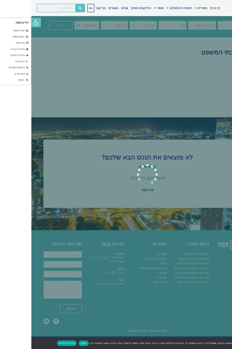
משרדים (169, 8)
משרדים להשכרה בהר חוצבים (160, 263)
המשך (52, 343)
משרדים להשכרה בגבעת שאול (160, 268)
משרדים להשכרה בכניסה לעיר (160, 277)
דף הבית (184, 8)
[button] (5, 22)
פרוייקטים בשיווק (110, 8)
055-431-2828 (83, 272)
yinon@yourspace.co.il (79, 283)
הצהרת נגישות (126, 331)
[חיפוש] (48, 8)
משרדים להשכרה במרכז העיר (160, 273)
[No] (226, 343)
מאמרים (82, 8)
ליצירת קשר (128, 282)
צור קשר (69, 8)
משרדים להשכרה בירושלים (162, 259)
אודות (93, 8)
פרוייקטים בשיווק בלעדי (121, 268)
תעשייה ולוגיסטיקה (147, 8)
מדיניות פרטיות (106, 331)
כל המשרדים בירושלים (165, 254)
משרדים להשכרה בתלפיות (162, 282)
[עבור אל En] (59, 8)
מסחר (127, 8)
